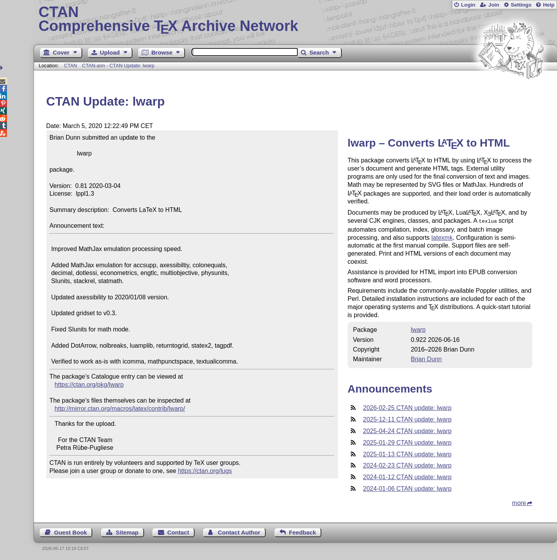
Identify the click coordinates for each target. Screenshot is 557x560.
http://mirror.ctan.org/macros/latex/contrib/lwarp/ (119, 408)
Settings (521, 5)
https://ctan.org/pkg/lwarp (89, 384)
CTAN (70, 65)
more (519, 502)
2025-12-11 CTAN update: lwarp (407, 418)
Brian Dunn (426, 358)
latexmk (442, 237)
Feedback (302, 531)
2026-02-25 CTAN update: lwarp (407, 407)
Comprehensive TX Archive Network (295, 19)
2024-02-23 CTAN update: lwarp (407, 464)
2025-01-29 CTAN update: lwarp (407, 442)
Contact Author (239, 531)
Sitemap (127, 531)
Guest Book (70, 531)
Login (468, 5)
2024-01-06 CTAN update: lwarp (407, 488)
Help (549, 5)
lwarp (418, 329)
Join (493, 5)
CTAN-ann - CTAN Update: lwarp (118, 65)
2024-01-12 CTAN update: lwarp (407, 476)
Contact (178, 531)
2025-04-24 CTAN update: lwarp (407, 430)
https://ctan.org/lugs (205, 471)
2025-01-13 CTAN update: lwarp (407, 453)
